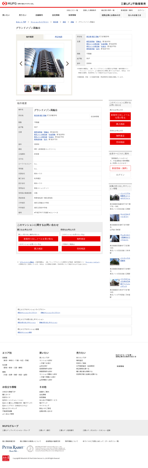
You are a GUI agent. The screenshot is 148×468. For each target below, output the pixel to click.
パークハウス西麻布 (125, 259)
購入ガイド (6, 394)
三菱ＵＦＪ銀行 (45, 430)
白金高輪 (104, 44)
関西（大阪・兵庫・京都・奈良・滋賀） (15, 373)
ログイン (141, 10)
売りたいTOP (81, 357)
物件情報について (71, 441)
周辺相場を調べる (82, 368)
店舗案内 (39, 15)
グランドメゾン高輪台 (27, 262)
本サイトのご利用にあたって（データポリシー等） (101, 441)
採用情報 (72, 15)
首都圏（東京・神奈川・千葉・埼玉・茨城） (16, 359)
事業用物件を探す (45, 371)
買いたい (6, 15)
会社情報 (55, 15)
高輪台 (98, 41)
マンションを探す (45, 360)
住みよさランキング (9, 408)
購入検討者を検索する (84, 371)
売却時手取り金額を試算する (86, 374)
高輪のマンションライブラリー (50, 312)
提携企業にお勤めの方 (111, 15)
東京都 (88, 37)
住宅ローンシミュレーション (12, 400)
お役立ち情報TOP (8, 392)
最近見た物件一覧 (107, 10)
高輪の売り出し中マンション (48, 322)
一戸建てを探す (45, 363)
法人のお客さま (134, 15)
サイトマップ (44, 405)
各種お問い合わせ (45, 411)
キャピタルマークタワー (125, 215)
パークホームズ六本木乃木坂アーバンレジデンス (125, 282)
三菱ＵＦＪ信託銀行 (66, 430)
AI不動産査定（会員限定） (86, 366)
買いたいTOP (44, 357)
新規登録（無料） (127, 10)
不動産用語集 (7, 411)
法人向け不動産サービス (48, 400)
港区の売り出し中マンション (27, 322)
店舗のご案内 (44, 392)
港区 (93, 37)
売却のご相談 (81, 363)
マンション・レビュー (92, 262)
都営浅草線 (90, 41)
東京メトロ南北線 (92, 44)
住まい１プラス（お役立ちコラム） (15, 405)
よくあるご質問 (8, 414)
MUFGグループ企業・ (126, 356)
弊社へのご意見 (45, 408)
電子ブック (43, 403)
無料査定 (79, 360)
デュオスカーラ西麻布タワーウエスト (125, 237)
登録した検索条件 (89, 10)
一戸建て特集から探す (47, 377)
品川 (97, 49)
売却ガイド (6, 397)
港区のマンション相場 (25, 332)
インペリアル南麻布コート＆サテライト (125, 195)
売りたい (22, 15)
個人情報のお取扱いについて (30, 441)
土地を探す (43, 366)
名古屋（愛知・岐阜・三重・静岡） (12, 366)
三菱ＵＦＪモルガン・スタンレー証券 (97, 430)
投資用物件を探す (45, 368)
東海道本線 (90, 49)
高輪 (97, 37)
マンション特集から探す (48, 374)
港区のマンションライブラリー (27, 312)
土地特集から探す (45, 380)
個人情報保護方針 (8, 441)
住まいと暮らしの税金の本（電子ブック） (17, 403)
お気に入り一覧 (72, 10)
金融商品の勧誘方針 (53, 441)
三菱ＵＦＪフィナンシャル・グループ (16, 430)
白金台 (103, 46)
